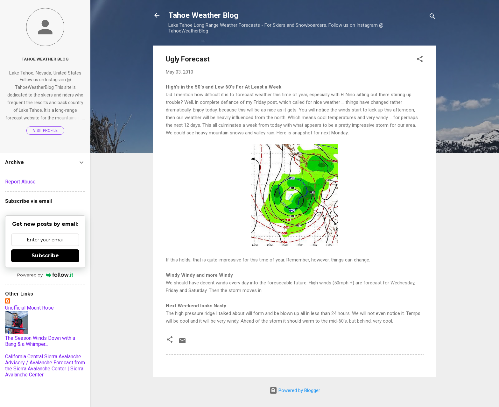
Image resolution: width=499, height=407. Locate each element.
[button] (420, 60)
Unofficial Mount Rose (29, 308)
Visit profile (45, 130)
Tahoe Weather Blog (203, 15)
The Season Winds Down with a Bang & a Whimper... (40, 341)
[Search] (432, 17)
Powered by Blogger (295, 390)
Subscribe (45, 256)
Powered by (45, 274)
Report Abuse (20, 182)
